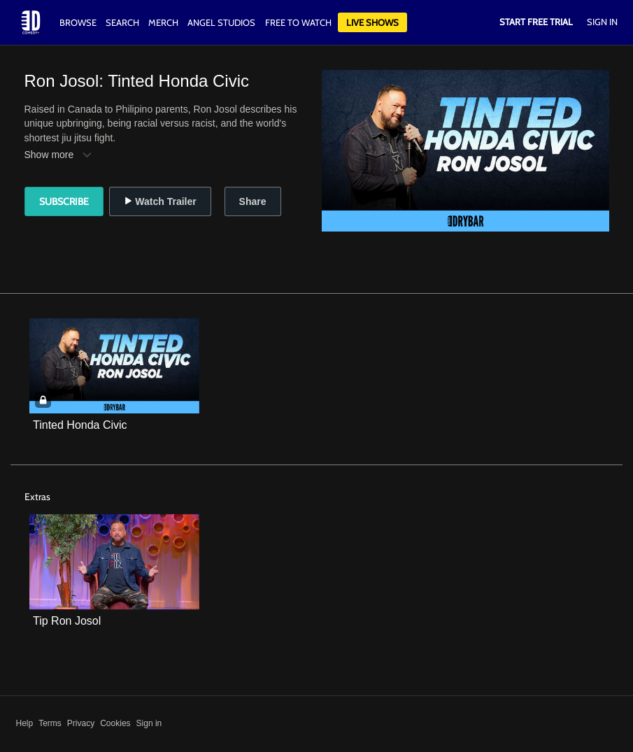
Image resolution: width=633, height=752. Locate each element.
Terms (50, 723)
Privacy (80, 723)
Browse (79, 22)
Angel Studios (221, 22)
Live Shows (372, 22)
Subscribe (64, 201)
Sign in (149, 723)
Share (252, 201)
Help (25, 723)
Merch (163, 22)
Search (123, 22)
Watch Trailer (160, 201)
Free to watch (298, 22)
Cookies (115, 723)
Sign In (602, 21)
